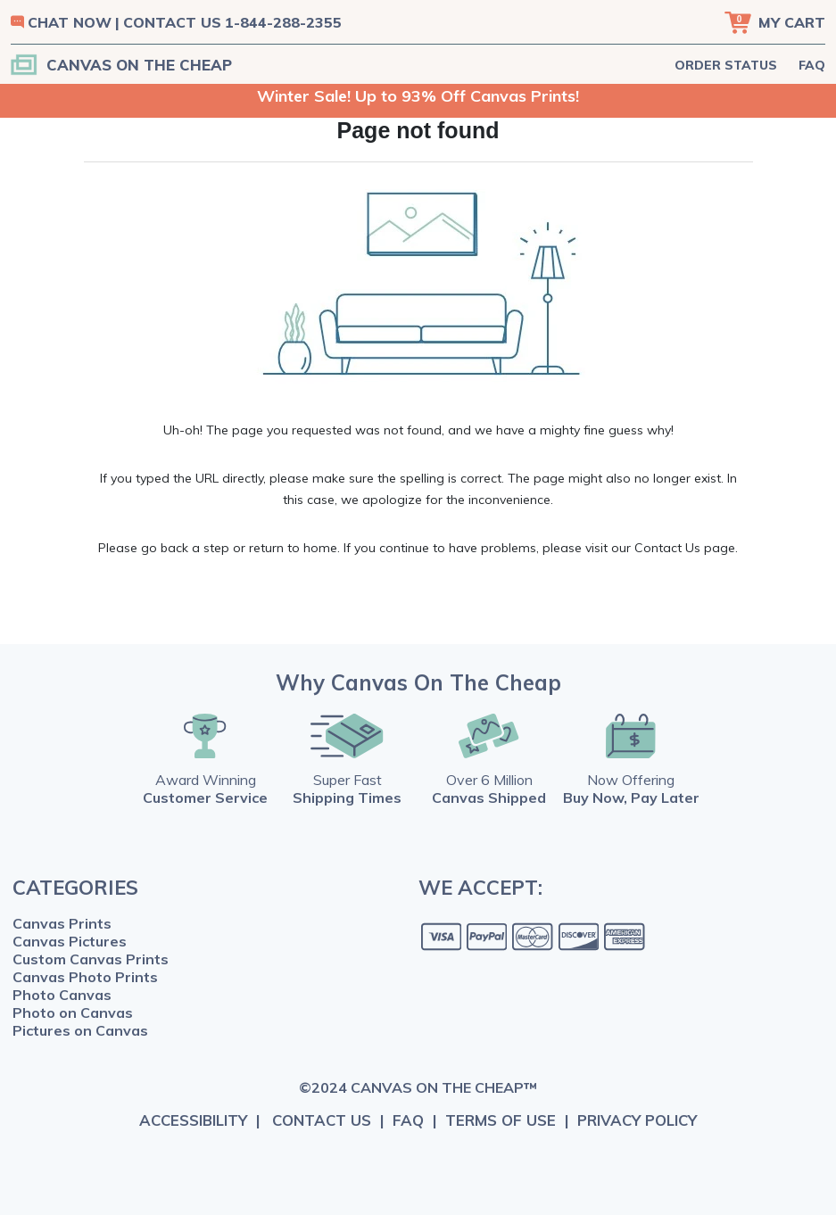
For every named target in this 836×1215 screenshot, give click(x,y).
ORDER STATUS (726, 65)
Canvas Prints (62, 923)
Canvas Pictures (69, 941)
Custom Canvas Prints (90, 959)
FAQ (812, 65)
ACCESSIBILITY (193, 1120)
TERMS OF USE (500, 1120)
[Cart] (774, 22)
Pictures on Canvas (80, 1030)
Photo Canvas (62, 995)
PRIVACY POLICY (637, 1120)
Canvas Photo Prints (85, 977)
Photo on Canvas (72, 1012)
